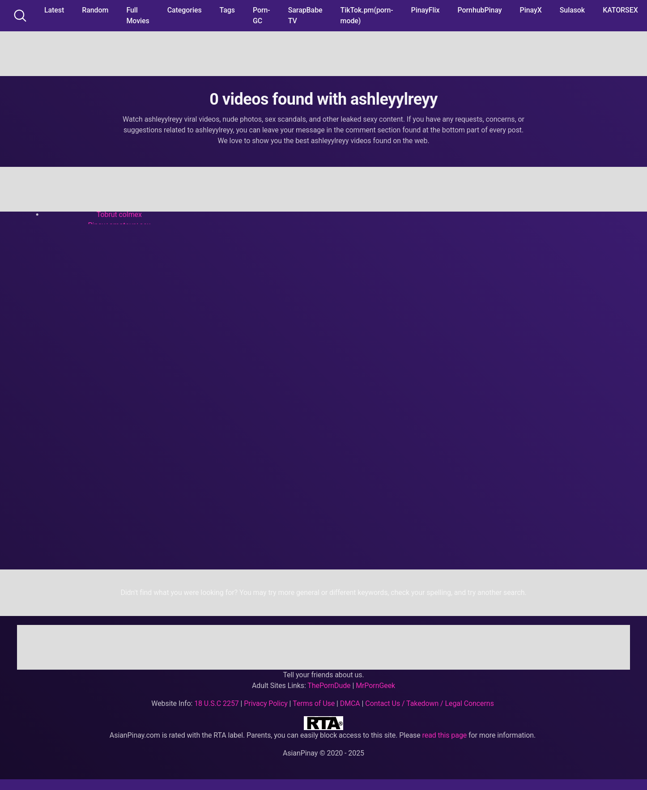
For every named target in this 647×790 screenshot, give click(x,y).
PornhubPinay (479, 10)
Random (95, 10)
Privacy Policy (265, 703)
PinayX (531, 10)
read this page (444, 735)
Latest (54, 10)
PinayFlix (425, 10)
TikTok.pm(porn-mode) (367, 15)
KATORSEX (620, 10)
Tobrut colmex (119, 214)
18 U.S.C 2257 (216, 703)
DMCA (350, 703)
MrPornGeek (375, 685)
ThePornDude (328, 685)
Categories (184, 10)
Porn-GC (261, 15)
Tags (227, 10)
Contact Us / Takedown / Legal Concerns (429, 703)
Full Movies (137, 15)
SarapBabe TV (305, 15)
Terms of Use (314, 703)
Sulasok (572, 10)
